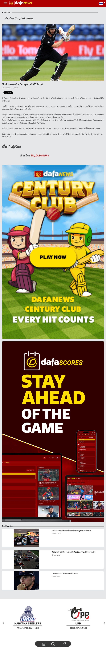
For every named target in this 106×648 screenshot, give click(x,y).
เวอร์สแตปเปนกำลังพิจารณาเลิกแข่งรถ (65, 573)
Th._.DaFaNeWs (40, 155)
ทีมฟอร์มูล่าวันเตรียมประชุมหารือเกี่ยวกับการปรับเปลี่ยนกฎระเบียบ (73, 552)
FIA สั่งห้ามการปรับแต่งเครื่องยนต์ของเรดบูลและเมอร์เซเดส (71, 531)
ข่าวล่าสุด (6, 12)
